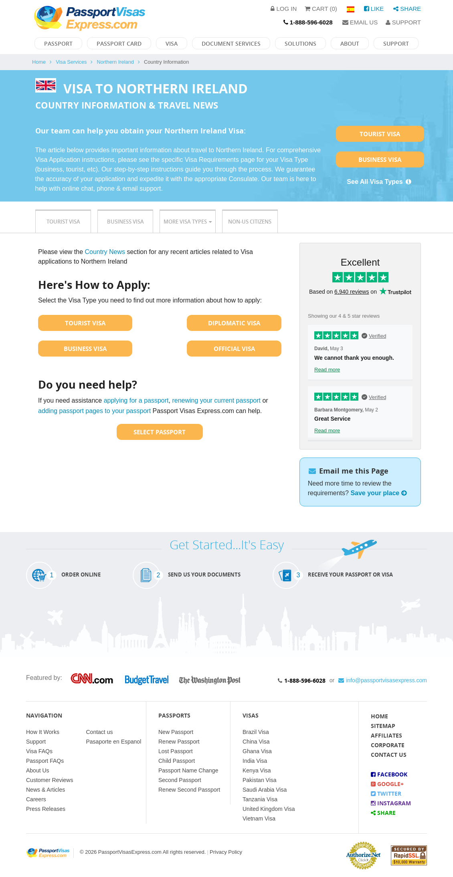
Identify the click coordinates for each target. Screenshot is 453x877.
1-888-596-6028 (305, 680)
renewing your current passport (216, 400)
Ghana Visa (257, 751)
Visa (172, 43)
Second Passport (179, 780)
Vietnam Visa (259, 818)
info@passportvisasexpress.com (382, 680)
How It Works (42, 732)
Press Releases (45, 809)
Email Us (360, 22)
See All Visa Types (380, 181)
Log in (284, 8)
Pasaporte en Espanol (114, 741)
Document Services (231, 43)
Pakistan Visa (260, 780)
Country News (105, 251)
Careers (36, 799)
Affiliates (386, 735)
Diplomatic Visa (234, 323)
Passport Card (119, 43)
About (349, 43)
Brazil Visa (256, 732)
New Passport (175, 732)
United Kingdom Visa (269, 809)
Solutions (300, 43)
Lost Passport (175, 751)
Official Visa (234, 349)
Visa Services (71, 62)
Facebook (389, 774)
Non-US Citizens (249, 221)
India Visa (255, 761)
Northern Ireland (115, 62)
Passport (58, 43)
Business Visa (379, 159)
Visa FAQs (39, 751)
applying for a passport (136, 400)
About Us (37, 770)
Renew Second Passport (189, 789)
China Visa (256, 741)
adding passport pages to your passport (94, 410)
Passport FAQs (45, 761)
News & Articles (45, 789)
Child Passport (176, 761)
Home (39, 62)
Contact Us (388, 754)
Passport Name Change (188, 770)
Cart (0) (321, 8)
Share (407, 8)
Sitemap (383, 726)
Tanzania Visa (260, 799)
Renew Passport (179, 741)
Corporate (387, 745)
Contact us (99, 732)
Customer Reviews (49, 780)
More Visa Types (188, 221)
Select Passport (159, 432)
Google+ (387, 784)
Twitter (386, 793)
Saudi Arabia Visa (265, 789)
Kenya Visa (257, 770)
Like (374, 8)
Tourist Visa (380, 134)
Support (403, 22)
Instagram (391, 803)
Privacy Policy (226, 852)
